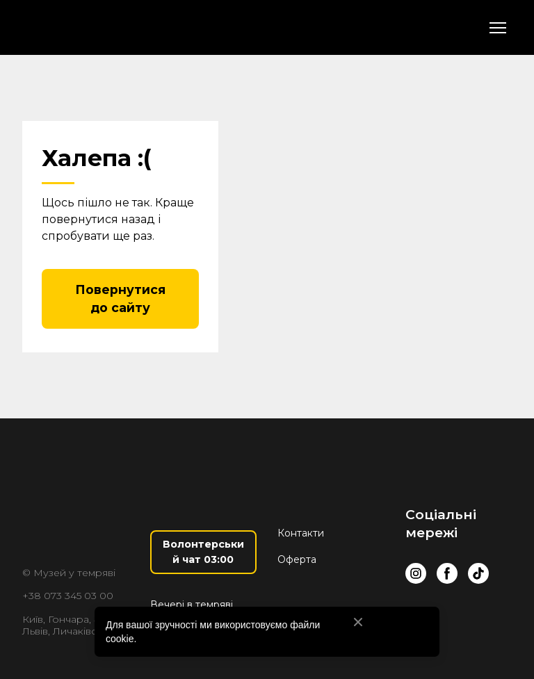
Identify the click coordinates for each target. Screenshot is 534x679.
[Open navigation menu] (498, 28)
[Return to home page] (100, 27)
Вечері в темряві (191, 604)
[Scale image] (490, 617)
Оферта (296, 559)
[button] (120, 299)
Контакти (300, 533)
